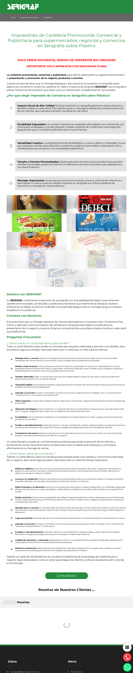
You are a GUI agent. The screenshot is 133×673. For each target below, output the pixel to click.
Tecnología (75, 624)
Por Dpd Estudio (16, 660)
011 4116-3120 (16, 631)
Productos (75, 620)
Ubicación (74, 628)
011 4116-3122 (16, 636)
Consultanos (66, 576)
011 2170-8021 (16, 625)
